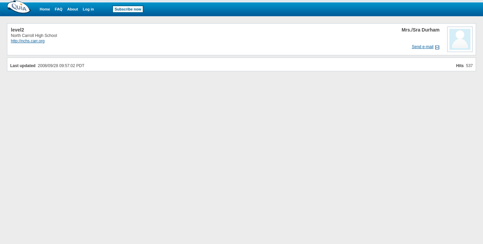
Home (45, 9)
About (72, 9)
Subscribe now (128, 9)
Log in (88, 9)
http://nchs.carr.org (27, 41)
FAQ (59, 9)
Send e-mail (422, 46)
